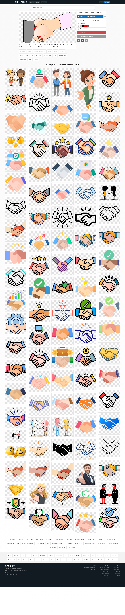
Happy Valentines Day (97, 559)
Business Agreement (90, 543)
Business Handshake (80, 539)
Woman (55, 51)
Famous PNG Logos (104, 567)
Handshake (22, 51)
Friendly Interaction (113, 543)
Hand (49, 51)
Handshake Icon (39, 539)
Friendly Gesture (91, 539)
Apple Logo (114, 555)
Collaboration (49, 539)
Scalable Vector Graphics (39, 51)
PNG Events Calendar (104, 569)
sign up (107, 2)
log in (101, 2)
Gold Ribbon (43, 555)
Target (28, 555)
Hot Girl (69, 559)
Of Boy (52, 559)
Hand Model (39, 55)
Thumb (36, 59)
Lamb (23, 555)
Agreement (20, 539)
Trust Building (69, 543)
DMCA (118, 575)
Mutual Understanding (27, 543)
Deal (48, 543)
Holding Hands (23, 59)
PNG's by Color (105, 571)
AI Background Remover (86, 36)
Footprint (107, 555)
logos (37, 2)
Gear (66, 555)
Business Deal (29, 539)
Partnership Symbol (110, 539)
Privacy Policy (117, 569)
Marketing (16, 555)
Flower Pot (45, 559)
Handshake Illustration (57, 543)
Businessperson (62, 55)
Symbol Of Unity (78, 543)
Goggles (25, 559)
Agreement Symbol (39, 543)
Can (58, 559)
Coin (19, 559)
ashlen (81, 23)
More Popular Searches (111, 559)
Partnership (69, 539)
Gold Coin (99, 555)
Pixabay (62, 51)
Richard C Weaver (24, 55)
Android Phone (77, 559)
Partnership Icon (71, 547)
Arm (32, 55)
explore (32, 2)
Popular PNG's (105, 575)
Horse (63, 559)
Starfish (9, 555)
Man (30, 59)
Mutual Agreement (59, 539)
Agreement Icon (10, 543)
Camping (35, 555)
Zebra (93, 555)
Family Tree (87, 559)
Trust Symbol (61, 547)
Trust (18, 543)
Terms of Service (116, 567)
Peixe (31, 559)
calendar (44, 2)
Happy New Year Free (75, 555)
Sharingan (38, 559)
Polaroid (51, 555)
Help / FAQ (117, 571)
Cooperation (53, 547)
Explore (107, 577)
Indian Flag (86, 555)
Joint (54, 55)
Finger (29, 51)
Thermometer (59, 555)
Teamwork (100, 539)
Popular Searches (105, 573)
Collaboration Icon (102, 543)
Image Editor (93, 569)
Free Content (47, 55)
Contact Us (117, 573)
